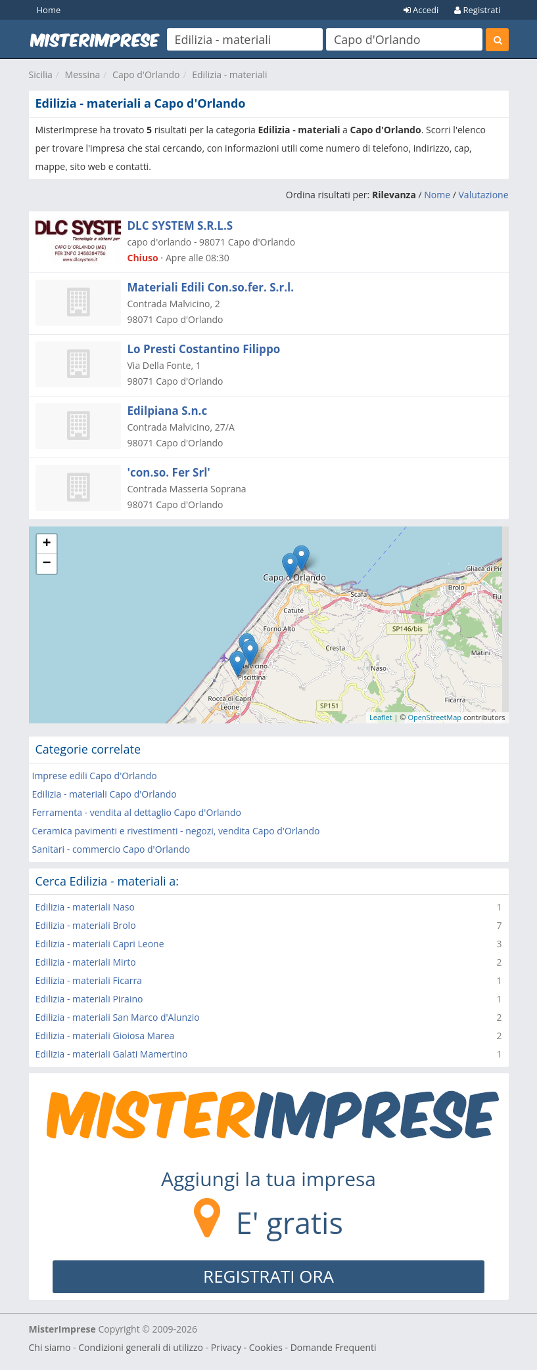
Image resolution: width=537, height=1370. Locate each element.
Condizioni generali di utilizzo (140, 1347)
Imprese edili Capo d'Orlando (94, 775)
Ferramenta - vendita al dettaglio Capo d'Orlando (136, 812)
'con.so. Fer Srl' (169, 472)
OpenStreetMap (434, 717)
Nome (437, 194)
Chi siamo (50, 1347)
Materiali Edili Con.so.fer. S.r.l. (211, 287)
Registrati (477, 10)
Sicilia (41, 74)
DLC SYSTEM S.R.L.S (180, 225)
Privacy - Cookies (247, 1347)
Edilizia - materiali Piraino (89, 999)
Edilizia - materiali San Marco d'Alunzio (117, 1017)
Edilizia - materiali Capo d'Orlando (104, 794)
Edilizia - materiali (229, 74)
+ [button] (46, 544)
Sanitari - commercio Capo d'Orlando (111, 849)
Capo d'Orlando (145, 74)
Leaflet (380, 717)
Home (49, 10)
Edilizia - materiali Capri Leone (99, 943)
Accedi (421, 10)
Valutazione (484, 194)
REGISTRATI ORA (268, 1276)
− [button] (46, 564)
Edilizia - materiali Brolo (85, 925)
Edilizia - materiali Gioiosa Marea (105, 1035)
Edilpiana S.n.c (168, 410)
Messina (83, 74)
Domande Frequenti (334, 1347)
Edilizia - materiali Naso (85, 907)
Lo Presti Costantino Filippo (204, 348)
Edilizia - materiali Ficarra (88, 980)
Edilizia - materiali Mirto (85, 962)
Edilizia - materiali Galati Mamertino (111, 1054)
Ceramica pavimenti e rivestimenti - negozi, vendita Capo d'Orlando (176, 830)
